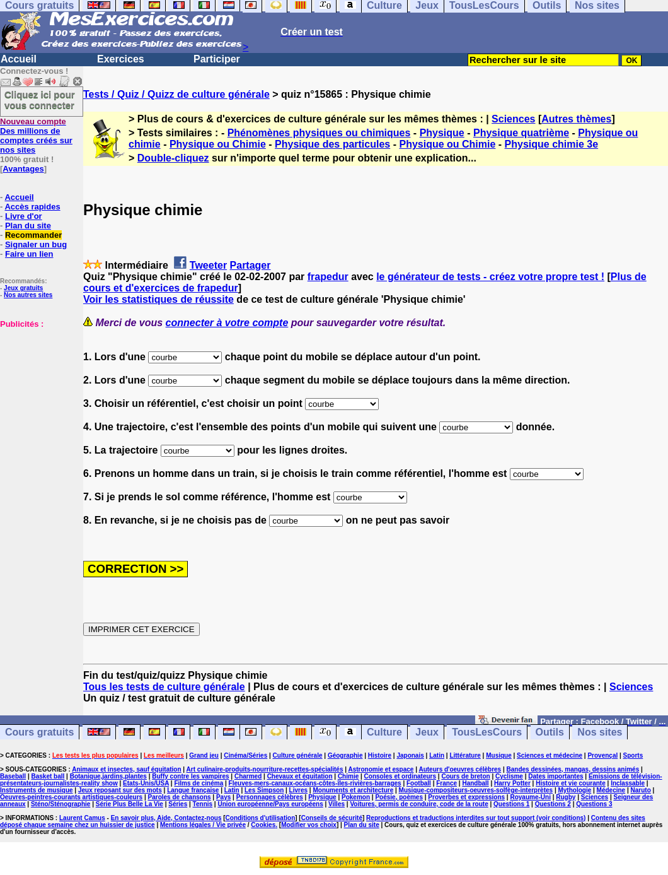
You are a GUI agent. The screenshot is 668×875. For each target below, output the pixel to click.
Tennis (202, 804)
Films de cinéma (198, 783)
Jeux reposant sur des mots (120, 790)
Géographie (345, 755)
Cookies (263, 824)
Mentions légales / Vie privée (203, 824)
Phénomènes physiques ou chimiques (319, 132)
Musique (499, 755)
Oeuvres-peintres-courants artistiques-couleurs (71, 797)
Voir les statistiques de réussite (158, 299)
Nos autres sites (28, 294)
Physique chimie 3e (552, 144)
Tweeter (208, 265)
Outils (550, 732)
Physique (442, 132)
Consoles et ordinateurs (400, 776)
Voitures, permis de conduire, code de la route (419, 804)
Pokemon (356, 797)
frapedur (328, 276)
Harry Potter (512, 783)
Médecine (611, 790)
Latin (436, 755)
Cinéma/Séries (245, 755)
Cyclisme (509, 776)
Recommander (33, 235)
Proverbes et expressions (466, 797)
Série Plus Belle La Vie (129, 804)
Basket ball (48, 776)
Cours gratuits (39, 732)
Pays (223, 797)
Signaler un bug (36, 244)
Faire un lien (29, 254)
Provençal (602, 755)
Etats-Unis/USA (146, 783)
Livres (298, 790)
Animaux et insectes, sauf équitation (126, 769)
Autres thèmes (576, 119)
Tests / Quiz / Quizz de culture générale (176, 94)
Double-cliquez (173, 158)
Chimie (348, 776)
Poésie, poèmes (399, 797)
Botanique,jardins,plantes (108, 776)
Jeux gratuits (23, 288)
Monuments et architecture (353, 790)
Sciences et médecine (549, 755)
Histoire (379, 755)
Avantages (23, 168)
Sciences (513, 119)
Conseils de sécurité (331, 817)
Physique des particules (332, 144)
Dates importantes (555, 776)
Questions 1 (511, 804)
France (446, 783)
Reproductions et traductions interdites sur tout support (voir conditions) (475, 817)
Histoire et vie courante (571, 783)
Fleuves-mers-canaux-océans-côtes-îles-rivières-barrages (315, 783)
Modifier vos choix (309, 824)
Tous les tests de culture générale (164, 686)
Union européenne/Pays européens (270, 804)
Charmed (248, 776)
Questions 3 (594, 804)
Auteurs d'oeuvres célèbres (459, 769)
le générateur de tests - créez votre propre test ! (490, 276)
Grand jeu (204, 755)
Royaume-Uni (530, 797)
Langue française (193, 790)
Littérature (464, 755)
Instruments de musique (36, 790)
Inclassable (628, 783)
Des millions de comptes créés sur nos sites (36, 136)
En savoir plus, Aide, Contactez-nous (166, 817)
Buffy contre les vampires (190, 776)
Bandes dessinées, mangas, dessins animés (573, 769)
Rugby (565, 797)
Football (418, 783)
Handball (475, 783)
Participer (216, 59)
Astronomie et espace (380, 769)
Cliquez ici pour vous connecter (39, 99)
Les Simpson (264, 790)
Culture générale (298, 755)
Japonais (409, 755)
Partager (250, 265)
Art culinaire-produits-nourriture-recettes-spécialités (265, 769)
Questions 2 (553, 804)
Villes (336, 804)
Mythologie (574, 790)
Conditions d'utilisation (261, 817)
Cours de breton (465, 776)
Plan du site (28, 225)
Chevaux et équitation (300, 776)
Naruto (641, 790)
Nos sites (599, 732)
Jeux (426, 732)
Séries (177, 804)
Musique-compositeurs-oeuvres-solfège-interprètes (476, 790)
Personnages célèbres (269, 797)
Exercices (120, 59)
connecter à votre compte (227, 322)
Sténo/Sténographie (60, 804)
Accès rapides (32, 206)
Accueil (19, 59)
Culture (384, 732)
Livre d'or (23, 216)
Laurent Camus (82, 817)
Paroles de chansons (179, 797)
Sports (633, 755)
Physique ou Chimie (218, 144)
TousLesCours (487, 732)
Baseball (13, 776)
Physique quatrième (521, 132)
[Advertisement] (38, 392)
